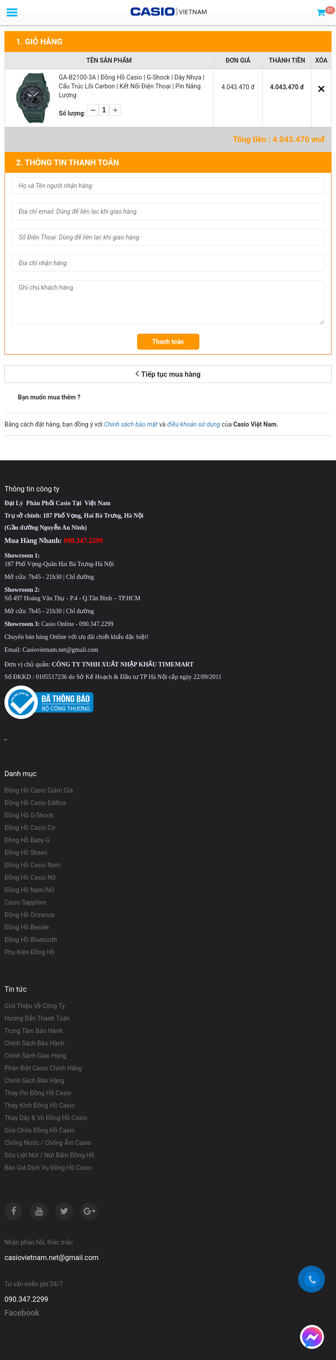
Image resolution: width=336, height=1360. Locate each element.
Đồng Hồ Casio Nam (32, 865)
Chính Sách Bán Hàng (34, 1080)
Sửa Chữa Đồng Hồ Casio (39, 1130)
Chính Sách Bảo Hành (34, 1043)
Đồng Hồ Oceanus (29, 914)
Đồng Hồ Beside (26, 927)
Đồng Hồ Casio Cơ (29, 827)
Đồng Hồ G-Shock (28, 815)
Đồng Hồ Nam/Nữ (29, 889)
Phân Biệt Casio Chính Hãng (43, 1068)
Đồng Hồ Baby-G (27, 840)
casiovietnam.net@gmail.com (51, 1257)
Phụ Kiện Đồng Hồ (29, 952)
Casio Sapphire (25, 902)
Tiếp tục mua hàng (167, 373)
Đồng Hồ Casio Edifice (35, 802)
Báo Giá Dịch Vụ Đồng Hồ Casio (48, 1167)
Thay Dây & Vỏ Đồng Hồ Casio (45, 1117)
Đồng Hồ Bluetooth (30, 939)
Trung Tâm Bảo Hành (33, 1030)
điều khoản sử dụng (193, 424)
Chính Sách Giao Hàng (35, 1055)
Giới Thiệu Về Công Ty (34, 1005)
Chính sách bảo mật (131, 424)
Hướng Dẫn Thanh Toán (37, 1018)
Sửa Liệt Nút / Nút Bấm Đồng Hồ (49, 1155)
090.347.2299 (26, 1299)
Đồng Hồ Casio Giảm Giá (38, 790)
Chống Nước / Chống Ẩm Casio (47, 1142)
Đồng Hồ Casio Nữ (30, 877)
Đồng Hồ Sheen (26, 852)
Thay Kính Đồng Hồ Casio (39, 1105)
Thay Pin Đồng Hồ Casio (37, 1093)
